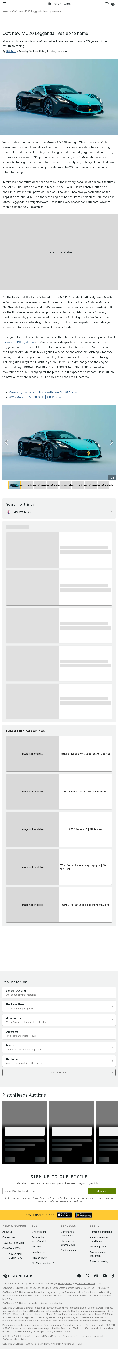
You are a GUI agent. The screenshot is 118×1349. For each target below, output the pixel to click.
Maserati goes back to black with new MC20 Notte (43, 392)
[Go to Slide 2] (27, 485)
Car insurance (68, 1250)
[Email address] (43, 1191)
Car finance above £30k (68, 1242)
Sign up (101, 1191)
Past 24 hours (40, 1257)
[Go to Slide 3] (40, 485)
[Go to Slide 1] (14, 485)
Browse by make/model (39, 1239)
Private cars (38, 1252)
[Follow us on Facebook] (79, 1276)
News (5, 11)
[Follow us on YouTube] (104, 1276)
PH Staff (11, 51)
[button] (59, 442)
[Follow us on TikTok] (113, 1276)
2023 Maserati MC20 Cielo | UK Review (35, 397)
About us (7, 1231)
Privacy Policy (39, 1198)
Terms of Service (86, 1283)
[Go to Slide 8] (103, 485)
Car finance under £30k (67, 1233)
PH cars (36, 1246)
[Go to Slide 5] (65, 485)
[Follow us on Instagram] (96, 1276)
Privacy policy (98, 1246)
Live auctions (39, 1231)
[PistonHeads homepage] (59, 4)
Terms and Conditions (60, 1198)
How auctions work (13, 1242)
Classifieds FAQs (11, 1248)
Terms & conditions (101, 1231)
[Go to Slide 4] (52, 485)
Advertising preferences (15, 1255)
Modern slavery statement (99, 1254)
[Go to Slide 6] (78, 485)
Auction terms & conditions (99, 1239)
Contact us (8, 1237)
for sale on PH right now (18, 342)
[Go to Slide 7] (91, 485)
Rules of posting (99, 1261)
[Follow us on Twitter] (87, 1276)
